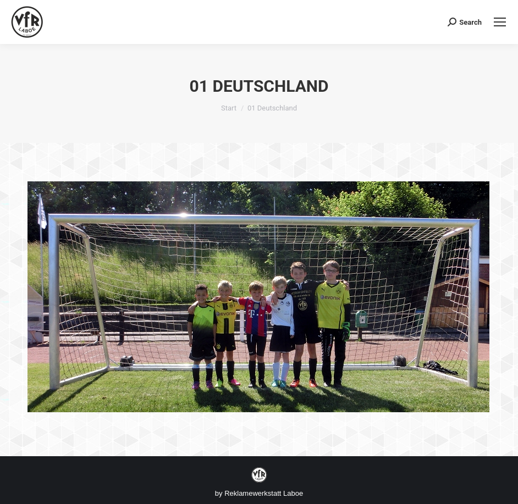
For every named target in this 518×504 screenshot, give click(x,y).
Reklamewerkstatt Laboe (263, 493)
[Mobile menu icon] (500, 22)
